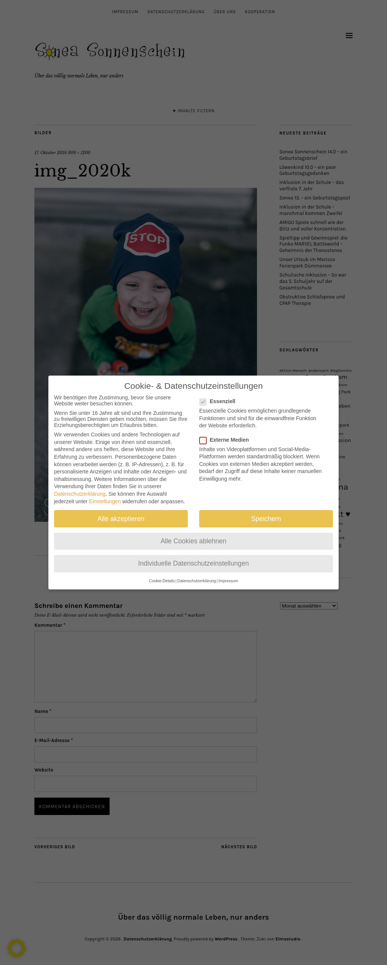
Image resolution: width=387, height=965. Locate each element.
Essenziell (220, 394)
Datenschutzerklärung (79, 487)
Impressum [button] (228, 573)
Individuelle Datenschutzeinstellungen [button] (193, 556)
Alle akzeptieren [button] (121, 511)
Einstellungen (105, 494)
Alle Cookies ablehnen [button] (193, 533)
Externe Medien (227, 432)
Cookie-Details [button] (162, 573)
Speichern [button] (266, 511)
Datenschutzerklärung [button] (196, 573)
